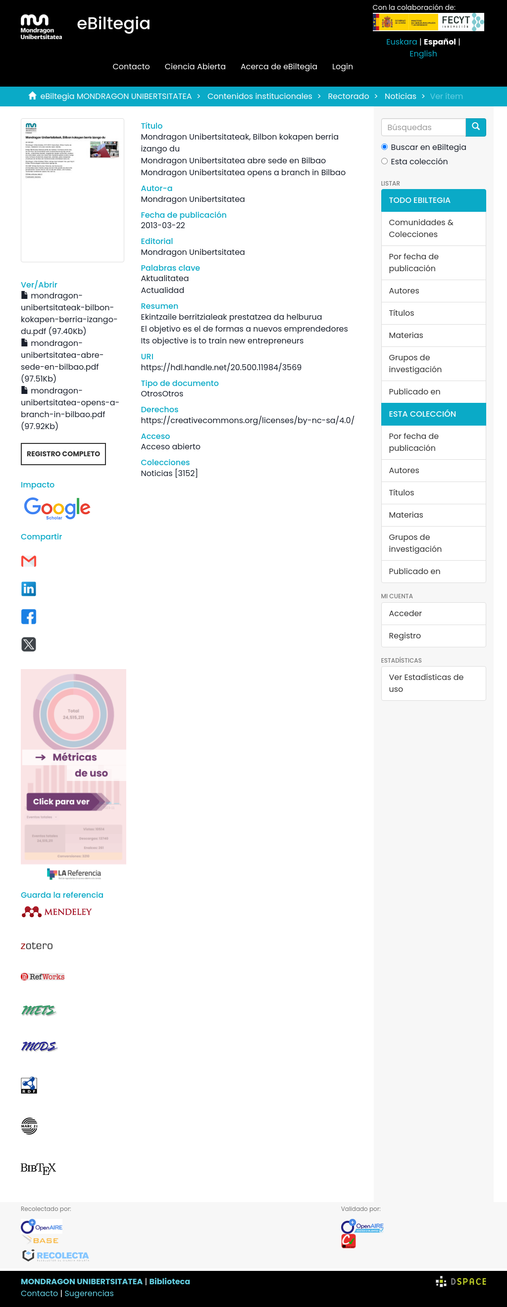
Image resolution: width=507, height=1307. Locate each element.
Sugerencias (88, 1293)
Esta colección (414, 161)
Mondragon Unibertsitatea (193, 199)
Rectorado (348, 96)
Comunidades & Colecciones (421, 228)
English (423, 53)
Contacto (131, 66)
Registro (405, 635)
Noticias (400, 96)
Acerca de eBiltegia (279, 66)
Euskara (401, 42)
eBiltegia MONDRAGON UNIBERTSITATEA (116, 96)
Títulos (401, 313)
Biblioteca (169, 1281)
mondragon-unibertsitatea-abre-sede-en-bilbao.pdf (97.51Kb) (62, 361)
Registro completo (63, 454)
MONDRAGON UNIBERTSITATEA (82, 1281)
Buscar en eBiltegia (424, 147)
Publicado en (415, 391)
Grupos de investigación (415, 363)
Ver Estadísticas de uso (426, 683)
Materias (406, 335)
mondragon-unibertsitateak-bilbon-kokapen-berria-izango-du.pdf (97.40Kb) (69, 313)
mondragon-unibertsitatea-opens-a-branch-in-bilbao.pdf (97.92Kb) (70, 408)
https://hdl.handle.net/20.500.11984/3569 (221, 367)
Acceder (405, 613)
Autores (404, 290)
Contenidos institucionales (259, 96)
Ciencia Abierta (195, 66)
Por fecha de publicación (414, 262)
